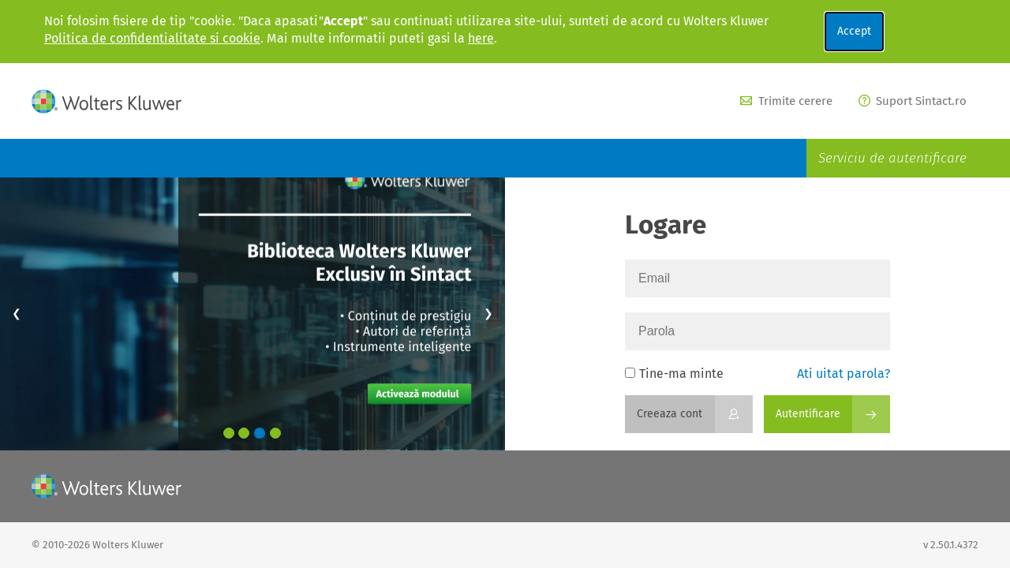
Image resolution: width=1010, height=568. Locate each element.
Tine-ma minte (674, 373)
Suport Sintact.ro (912, 101)
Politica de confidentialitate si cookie (152, 38)
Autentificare (808, 413)
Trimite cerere (786, 101)
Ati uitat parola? (843, 373)
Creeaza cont (669, 413)
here (481, 38)
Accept (854, 31)
